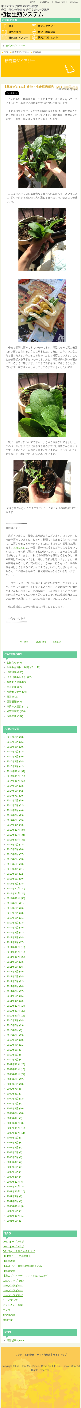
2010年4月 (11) (15, 1044)
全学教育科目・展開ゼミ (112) (23, 667)
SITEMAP (74, 2)
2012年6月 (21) (15, 917)
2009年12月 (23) (16, 1064)
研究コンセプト (45, 26)
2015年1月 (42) (15, 766)
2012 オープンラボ (13, 1246)
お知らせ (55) (14, 662)
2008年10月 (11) (16, 1132)
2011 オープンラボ (13, 1241)
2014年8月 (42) (15, 790)
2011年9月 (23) (15, 961)
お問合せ (29, 1354)
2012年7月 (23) (15, 913)
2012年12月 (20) (16, 888)
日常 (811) (12, 696)
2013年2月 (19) (15, 878)
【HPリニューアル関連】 (17, 1256)
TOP (6, 52)
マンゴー (8, 1310)
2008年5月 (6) (14, 1157)
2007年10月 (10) (16, 1191)
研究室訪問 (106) (16, 711)
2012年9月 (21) (15, 903)
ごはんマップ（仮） (14, 1280)
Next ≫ (57, 641)
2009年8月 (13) (15, 1084)
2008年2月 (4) (14, 1171)
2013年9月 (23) (15, 844)
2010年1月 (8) (14, 1059)
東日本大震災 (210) (17, 706)
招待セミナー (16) (17, 691)
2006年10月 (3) (15, 1206)
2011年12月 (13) (16, 947)
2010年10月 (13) (16, 1015)
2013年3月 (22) (15, 873)
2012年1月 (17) (15, 942)
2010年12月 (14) (16, 1005)
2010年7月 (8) (14, 1030)
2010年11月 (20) (16, 1010)
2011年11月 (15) (16, 952)
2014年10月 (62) (16, 780)
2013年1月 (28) (15, 883)
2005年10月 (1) (15, 1215)
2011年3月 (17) (15, 991)
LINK (32, 2)
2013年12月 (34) (16, 829)
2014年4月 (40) (15, 810)
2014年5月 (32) (15, 805)
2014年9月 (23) (15, 785)
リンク (18, 1354)
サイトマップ (60, 1354)
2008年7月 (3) (14, 1147)
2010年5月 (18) (15, 1039)
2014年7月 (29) (15, 795)
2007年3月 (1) (14, 1201)
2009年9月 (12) (15, 1079)
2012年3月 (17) (15, 932)
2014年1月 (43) (15, 824)
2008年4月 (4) (14, 1162)
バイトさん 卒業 (13, 1305)
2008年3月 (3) (14, 1167)
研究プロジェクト (45, 37)
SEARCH (60, 2)
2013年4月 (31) (15, 869)
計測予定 (8, 1319)
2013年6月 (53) (15, 859)
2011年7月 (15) (15, 971)
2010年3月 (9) (14, 1049)
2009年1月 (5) (14, 1118)
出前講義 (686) (15, 672)
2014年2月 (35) (15, 820)
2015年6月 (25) (15, 741)
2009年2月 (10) (15, 1113)
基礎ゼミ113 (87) (16, 682)
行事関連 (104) (15, 716)
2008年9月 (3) (14, 1137)
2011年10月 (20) (16, 956)
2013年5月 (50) (15, 864)
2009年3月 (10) (15, 1108)
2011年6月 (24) (15, 976)
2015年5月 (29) (15, 746)
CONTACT (45, 2)
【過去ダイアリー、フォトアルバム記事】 (26, 1275)
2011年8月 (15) (15, 966)
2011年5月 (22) (15, 981)
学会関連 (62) (14, 687)
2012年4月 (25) (15, 927)
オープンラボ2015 (13, 1295)
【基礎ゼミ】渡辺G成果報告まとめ (22, 1266)
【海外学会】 (11, 1271)
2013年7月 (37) (15, 854)
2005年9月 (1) (14, 1220)
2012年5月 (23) (15, 922)
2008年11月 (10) (16, 1128)
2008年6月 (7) (14, 1152)
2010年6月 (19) (15, 1035)
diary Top (41, 641)
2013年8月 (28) (15, 849)
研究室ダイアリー (15, 37)
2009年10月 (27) (16, 1074)
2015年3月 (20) (15, 756)
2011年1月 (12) (15, 1000)
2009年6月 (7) (14, 1093)
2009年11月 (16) (16, 1069)
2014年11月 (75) (16, 776)
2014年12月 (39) (16, 771)
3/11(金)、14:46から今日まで (19, 1251)
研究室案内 (15, 31)
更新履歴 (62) (14, 701)
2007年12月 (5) (15, 1181)
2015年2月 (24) (15, 761)
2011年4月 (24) (15, 986)
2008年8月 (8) (14, 1142)
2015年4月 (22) (15, 751)
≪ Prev (24, 641)
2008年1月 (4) (14, 1176)
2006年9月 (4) (14, 1210)
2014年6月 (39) (15, 800)
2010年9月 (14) (15, 1020)
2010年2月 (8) (14, 1054)
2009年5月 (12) (15, 1098)
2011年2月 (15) (15, 995)
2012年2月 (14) (15, 937)
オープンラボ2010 (13, 1285)
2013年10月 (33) (16, 839)
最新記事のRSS (15, 1340)
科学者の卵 (9, 1314)
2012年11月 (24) (16, 893)
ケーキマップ (10, 1300)
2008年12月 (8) (15, 1123)
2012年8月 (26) (15, 908)
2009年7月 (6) (14, 1088)
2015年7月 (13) (15, 737)
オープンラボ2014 (13, 1290)
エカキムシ (19, 547)
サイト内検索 (43, 1354)
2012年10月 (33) (16, 898)
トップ (15, 26)
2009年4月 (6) (14, 1103)
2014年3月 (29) (15, 815)
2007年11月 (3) (15, 1186)
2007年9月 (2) (14, 1196)
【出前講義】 (10, 1261)
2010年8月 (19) (15, 1025)
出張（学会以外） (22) (19, 677)
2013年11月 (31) (16, 834)
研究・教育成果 (45, 31)
